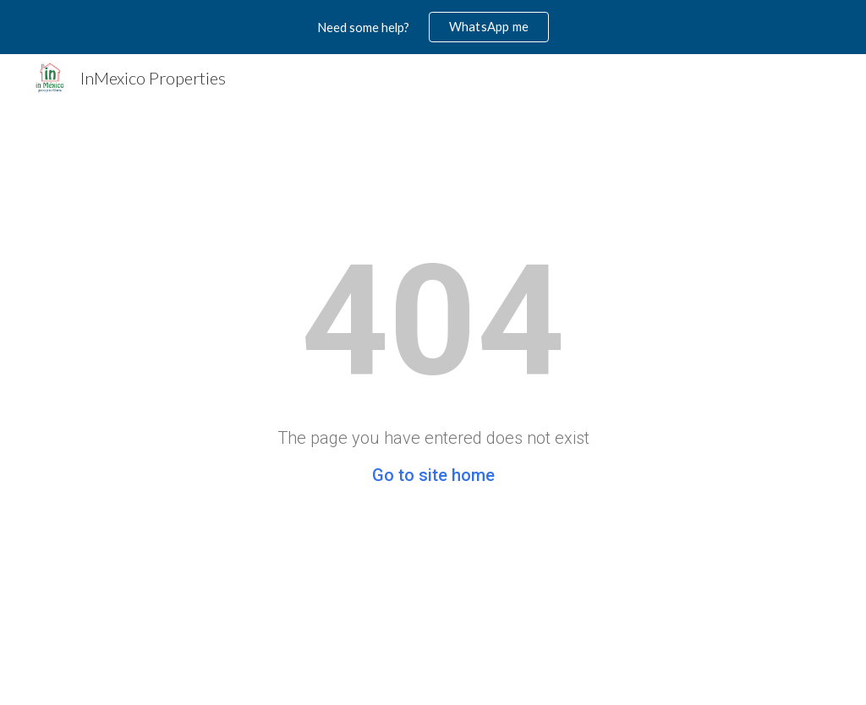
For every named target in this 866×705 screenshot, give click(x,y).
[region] (433, 27)
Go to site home (433, 475)
